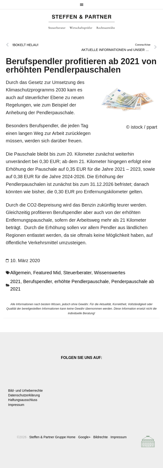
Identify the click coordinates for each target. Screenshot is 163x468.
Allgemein (20, 272)
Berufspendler (37, 281)
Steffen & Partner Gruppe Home (52, 437)
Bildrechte (100, 437)
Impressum (16, 405)
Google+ (84, 437)
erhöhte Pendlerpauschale (81, 281)
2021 (15, 281)
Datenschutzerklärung (24, 395)
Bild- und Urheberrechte (25, 390)
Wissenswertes (109, 272)
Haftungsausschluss (22, 400)
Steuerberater (77, 272)
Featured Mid (47, 272)
